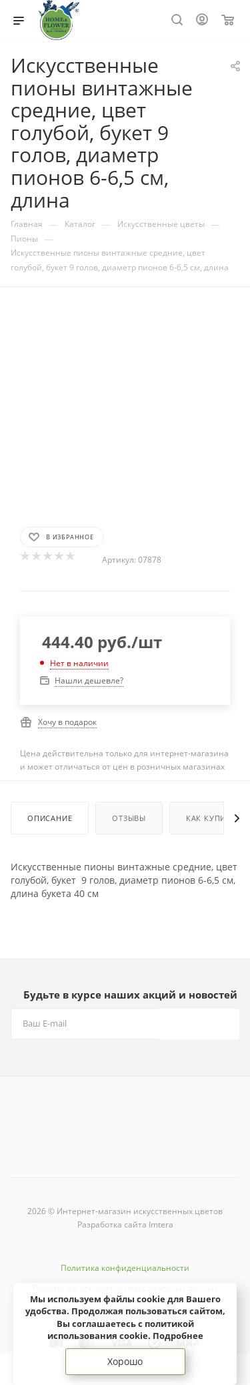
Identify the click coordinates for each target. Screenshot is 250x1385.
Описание (49, 818)
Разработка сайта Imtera (125, 1224)
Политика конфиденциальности (125, 1268)
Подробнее (178, 1336)
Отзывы (129, 818)
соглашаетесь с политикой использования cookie (120, 1330)
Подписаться (199, 1023)
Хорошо (125, 1361)
